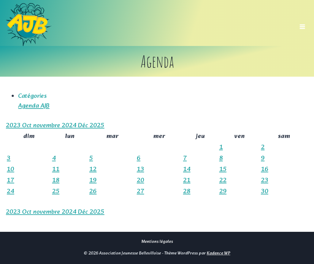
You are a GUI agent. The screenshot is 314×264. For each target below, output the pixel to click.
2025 (97, 126)
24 (10, 191)
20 (140, 180)
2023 (14, 126)
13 (140, 169)
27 (140, 191)
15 (223, 169)
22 (223, 180)
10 (10, 169)
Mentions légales (157, 241)
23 (264, 180)
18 (55, 180)
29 (223, 191)
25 (55, 191)
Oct (27, 126)
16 (264, 169)
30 (264, 191)
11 (55, 169)
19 (93, 180)
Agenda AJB (33, 106)
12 (93, 169)
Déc (84, 126)
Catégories (32, 96)
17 (10, 180)
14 (186, 169)
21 (186, 180)
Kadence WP (218, 253)
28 (186, 191)
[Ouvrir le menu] (302, 24)
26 (93, 191)
